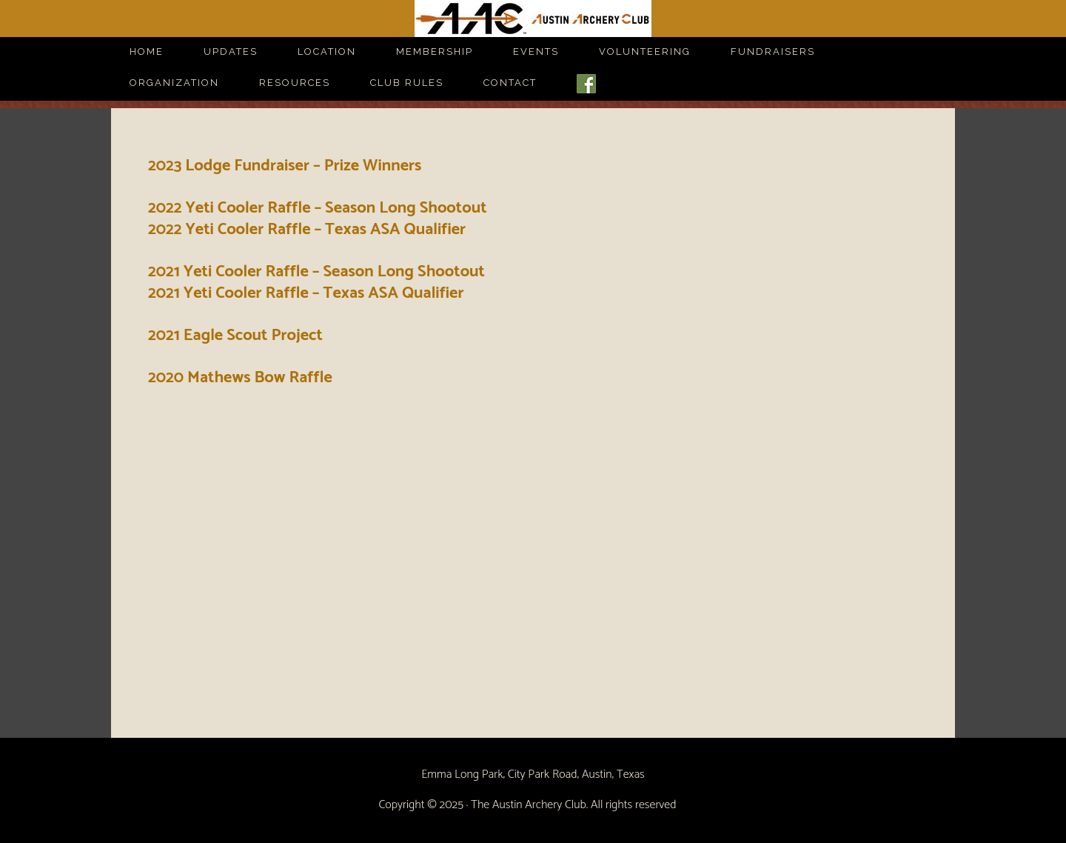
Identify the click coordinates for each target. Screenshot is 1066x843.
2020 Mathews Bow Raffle (240, 377)
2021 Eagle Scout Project (235, 335)
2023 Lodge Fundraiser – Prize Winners (284, 166)
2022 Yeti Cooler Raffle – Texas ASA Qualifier (307, 229)
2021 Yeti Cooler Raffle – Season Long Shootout (316, 272)
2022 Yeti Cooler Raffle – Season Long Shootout (317, 208)
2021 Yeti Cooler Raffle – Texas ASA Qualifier (306, 293)
